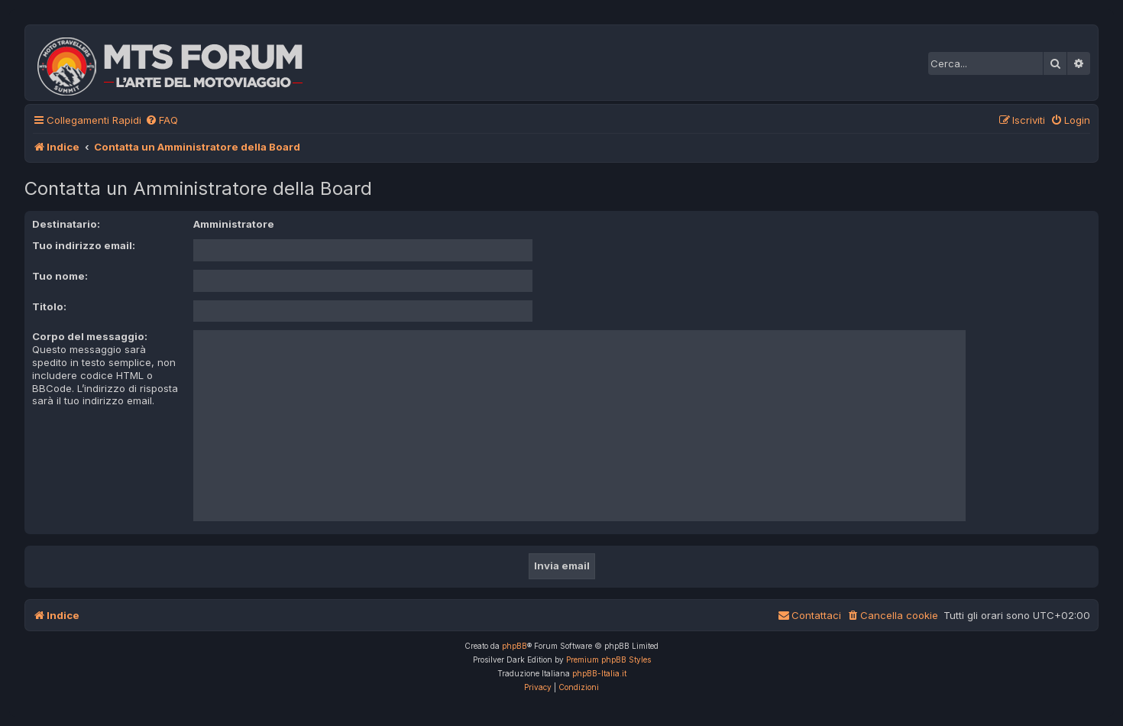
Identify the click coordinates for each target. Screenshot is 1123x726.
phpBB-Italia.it (599, 673)
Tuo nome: (60, 276)
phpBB (514, 645)
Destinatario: (66, 224)
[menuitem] (161, 120)
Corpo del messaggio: (89, 336)
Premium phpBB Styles (608, 659)
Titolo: (49, 306)
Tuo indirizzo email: (83, 245)
